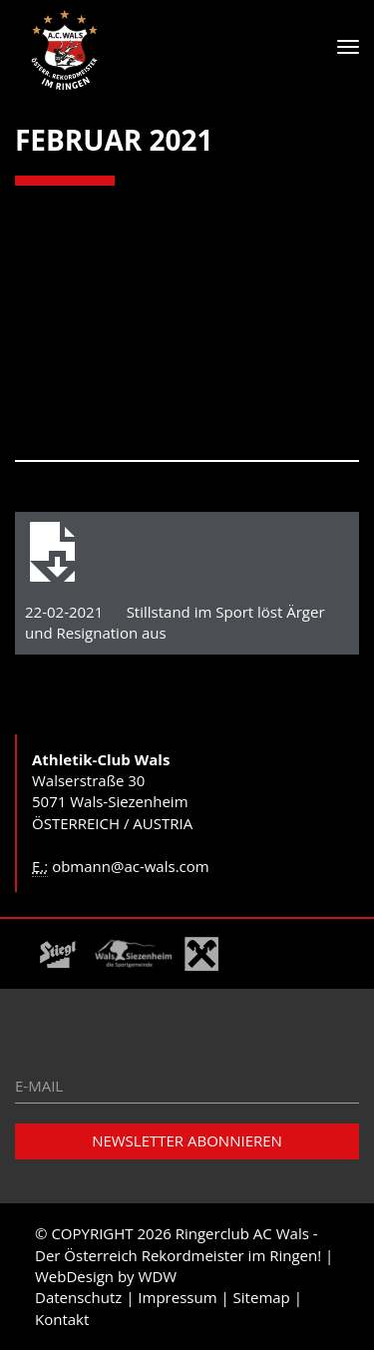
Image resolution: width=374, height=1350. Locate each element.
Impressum (177, 1297)
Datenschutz (78, 1297)
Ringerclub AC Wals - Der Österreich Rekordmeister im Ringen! (178, 1243)
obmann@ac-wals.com (130, 866)
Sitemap (261, 1297)
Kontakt (62, 1319)
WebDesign (74, 1276)
